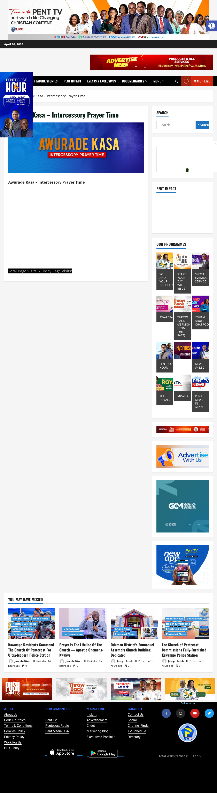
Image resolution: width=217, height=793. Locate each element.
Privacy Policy (14, 737)
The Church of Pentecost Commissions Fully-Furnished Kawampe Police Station (184, 650)
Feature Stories (45, 81)
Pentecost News (22, 634)
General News (21, 618)
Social (132, 720)
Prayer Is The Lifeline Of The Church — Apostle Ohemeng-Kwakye (81, 650)
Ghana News (40, 618)
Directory (134, 737)
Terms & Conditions (18, 726)
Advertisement (97, 720)
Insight (91, 714)
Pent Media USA (57, 731)
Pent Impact (72, 81)
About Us (10, 714)
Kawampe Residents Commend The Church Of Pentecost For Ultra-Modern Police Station (31, 650)
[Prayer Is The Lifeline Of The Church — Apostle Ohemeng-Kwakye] (82, 623)
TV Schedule (137, 731)
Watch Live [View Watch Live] (195, 81)
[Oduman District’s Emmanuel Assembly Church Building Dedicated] (134, 623)
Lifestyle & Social (23, 629)
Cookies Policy (14, 731)
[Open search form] (176, 81)
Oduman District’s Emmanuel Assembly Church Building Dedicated (132, 650)
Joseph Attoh (19, 661)
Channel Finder (138, 726)
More (157, 81)
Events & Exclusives (101, 81)
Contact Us (136, 714)
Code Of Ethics (14, 720)
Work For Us (13, 742)
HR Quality (12, 748)
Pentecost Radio (57, 726)
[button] (211, 26)
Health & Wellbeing (24, 623)
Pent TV (51, 720)
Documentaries (133, 81)
